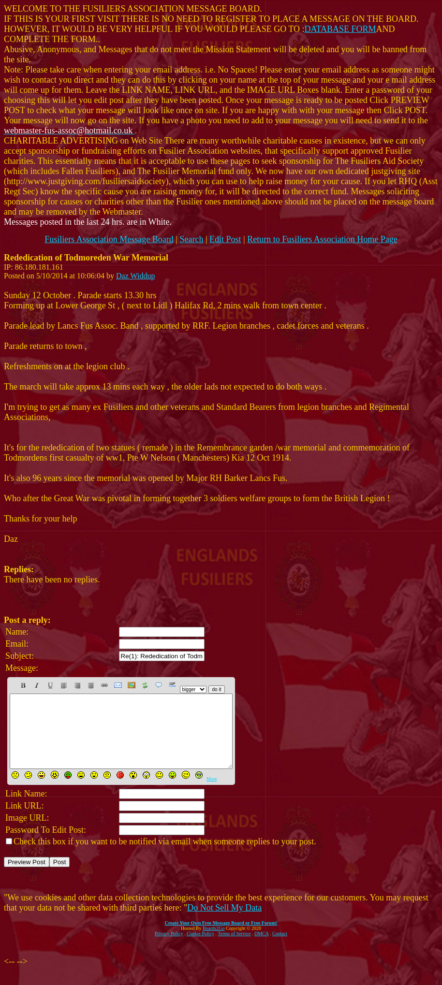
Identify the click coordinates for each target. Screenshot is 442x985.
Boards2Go (214, 942)
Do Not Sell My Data (224, 922)
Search (191, 239)
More (211, 793)
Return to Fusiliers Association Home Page (322, 239)
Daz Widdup (135, 276)
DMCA (261, 948)
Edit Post (225, 239)
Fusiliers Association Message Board (108, 239)
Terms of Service (234, 948)
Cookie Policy (200, 948)
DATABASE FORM (340, 29)
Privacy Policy (169, 948)
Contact (279, 948)
